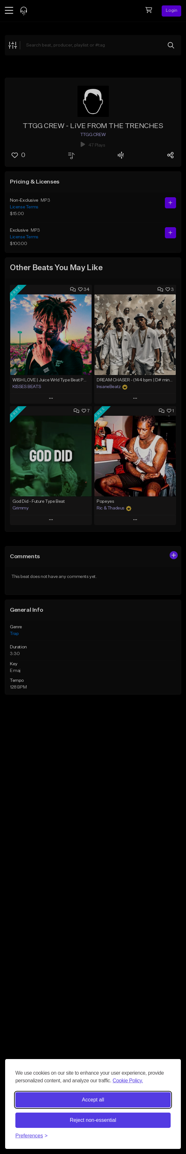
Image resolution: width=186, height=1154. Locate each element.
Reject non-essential (93, 1120)
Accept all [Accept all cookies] (93, 1099)
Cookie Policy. (128, 1080)
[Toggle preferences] (31, 1136)
